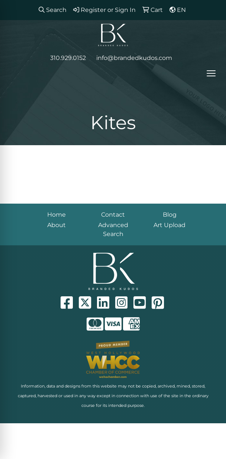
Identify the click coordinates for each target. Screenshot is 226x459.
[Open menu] (211, 73)
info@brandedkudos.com (134, 57)
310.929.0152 (68, 57)
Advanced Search (113, 229)
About (56, 225)
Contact (113, 214)
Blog (170, 214)
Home (56, 214)
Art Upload (169, 225)
